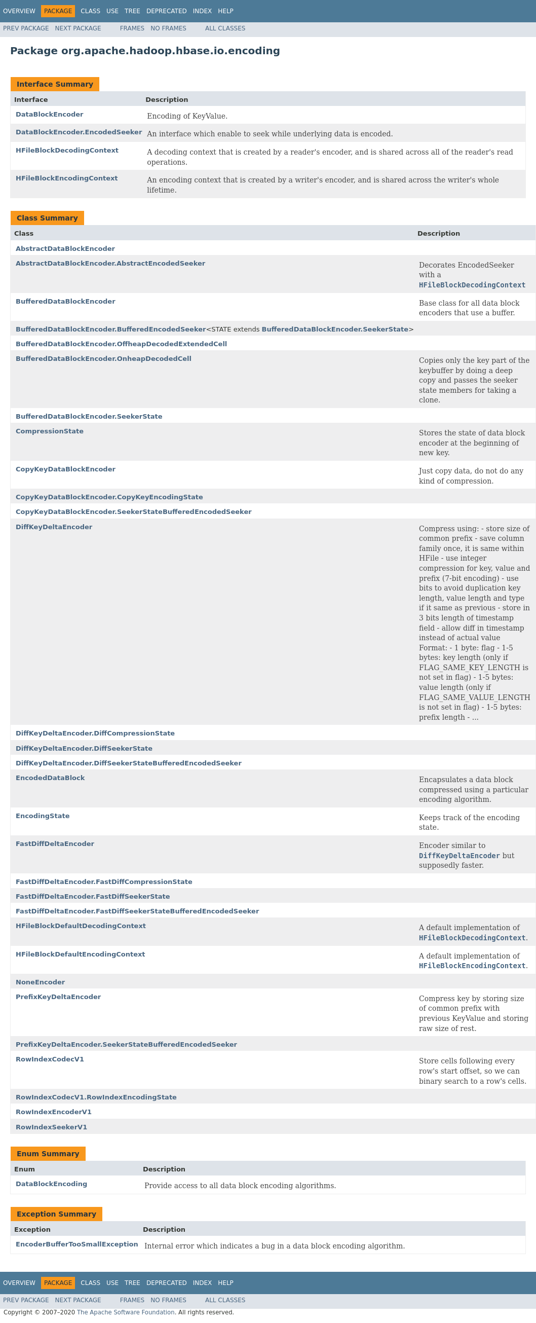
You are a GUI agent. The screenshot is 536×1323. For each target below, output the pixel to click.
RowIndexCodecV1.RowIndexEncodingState (96, 1097)
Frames (132, 28)
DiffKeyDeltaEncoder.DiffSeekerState (84, 748)
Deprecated (166, 11)
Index (202, 11)
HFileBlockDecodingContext (67, 150)
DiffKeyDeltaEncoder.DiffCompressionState (95, 733)
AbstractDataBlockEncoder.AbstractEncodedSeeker (110, 263)
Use (112, 11)
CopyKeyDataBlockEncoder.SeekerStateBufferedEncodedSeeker (134, 512)
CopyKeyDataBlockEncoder (66, 469)
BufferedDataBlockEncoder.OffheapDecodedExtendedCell (121, 344)
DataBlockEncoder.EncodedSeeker (79, 132)
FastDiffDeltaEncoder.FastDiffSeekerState (93, 896)
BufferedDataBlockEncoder (66, 301)
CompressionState (50, 431)
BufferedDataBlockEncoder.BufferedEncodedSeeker (111, 329)
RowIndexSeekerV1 (51, 1127)
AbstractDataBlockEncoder (65, 248)
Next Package (78, 28)
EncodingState (42, 816)
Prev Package (26, 28)
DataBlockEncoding (51, 1184)
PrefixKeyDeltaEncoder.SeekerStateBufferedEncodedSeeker (126, 1044)
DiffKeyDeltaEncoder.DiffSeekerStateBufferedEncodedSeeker (129, 763)
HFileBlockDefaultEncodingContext (80, 954)
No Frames (168, 28)
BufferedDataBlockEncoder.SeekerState (335, 329)
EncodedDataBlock (50, 778)
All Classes (225, 28)
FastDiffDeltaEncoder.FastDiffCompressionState (104, 882)
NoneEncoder (40, 982)
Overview (19, 11)
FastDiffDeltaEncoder (55, 844)
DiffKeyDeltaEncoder (54, 527)
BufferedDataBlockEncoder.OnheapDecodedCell (104, 358)
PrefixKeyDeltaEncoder (58, 997)
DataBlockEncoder (50, 114)
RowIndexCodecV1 (50, 1059)
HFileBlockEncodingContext (67, 178)
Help (226, 11)
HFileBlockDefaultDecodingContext (81, 926)
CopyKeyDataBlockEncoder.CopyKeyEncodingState (109, 497)
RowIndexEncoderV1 (54, 1112)
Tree (132, 11)
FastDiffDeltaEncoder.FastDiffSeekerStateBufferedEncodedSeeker (137, 911)
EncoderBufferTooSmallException (77, 1244)
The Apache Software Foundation (126, 1312)
